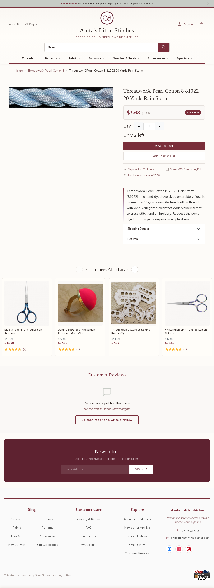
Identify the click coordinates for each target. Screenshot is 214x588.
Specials (183, 59)
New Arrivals (16, 546)
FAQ (89, 529)
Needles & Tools (124, 59)
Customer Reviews (137, 555)
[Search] (101, 48)
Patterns (51, 59)
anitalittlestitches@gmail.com (187, 539)
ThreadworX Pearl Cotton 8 (46, 71)
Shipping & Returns (89, 520)
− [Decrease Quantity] (139, 127)
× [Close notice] (208, 3)
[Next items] (135, 271)
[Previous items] (79, 271)
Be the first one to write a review (107, 421)
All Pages (31, 25)
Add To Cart (164, 147)
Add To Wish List (164, 157)
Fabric (73, 59)
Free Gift (17, 537)
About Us (14, 25)
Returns (132, 240)
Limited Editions (137, 537)
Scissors (95, 59)
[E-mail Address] (95, 470)
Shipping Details (138, 229)
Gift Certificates (47, 546)
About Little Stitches (137, 520)
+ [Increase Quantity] (159, 127)
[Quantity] (149, 127)
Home (19, 71)
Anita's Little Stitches (107, 31)
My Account (89, 546)
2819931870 (188, 532)
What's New (137, 546)
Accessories (157, 59)
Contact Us (88, 537)
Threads (28, 59)
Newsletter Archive (137, 529)
